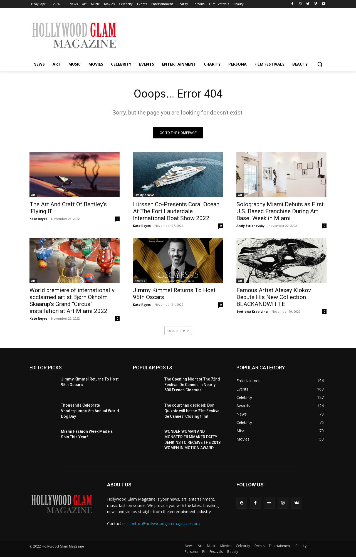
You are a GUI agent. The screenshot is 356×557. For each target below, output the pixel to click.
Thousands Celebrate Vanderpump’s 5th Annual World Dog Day (90, 411)
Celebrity (243, 546)
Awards (140, 281)
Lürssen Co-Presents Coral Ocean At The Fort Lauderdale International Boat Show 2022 (176, 211)
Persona (191, 551)
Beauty (232, 551)
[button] (320, 64)
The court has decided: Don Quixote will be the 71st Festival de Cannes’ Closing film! (192, 411)
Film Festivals (212, 551)
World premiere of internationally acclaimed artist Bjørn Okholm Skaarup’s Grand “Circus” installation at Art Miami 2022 (72, 301)
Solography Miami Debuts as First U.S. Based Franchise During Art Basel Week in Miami (280, 211)
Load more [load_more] (178, 331)
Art (33, 195)
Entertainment (280, 546)
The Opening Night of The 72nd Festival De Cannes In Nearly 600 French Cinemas (192, 384)
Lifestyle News (145, 195)
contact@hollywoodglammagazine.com (164, 523)
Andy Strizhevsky (250, 226)
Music (211, 546)
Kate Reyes (38, 219)
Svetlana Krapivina (252, 312)
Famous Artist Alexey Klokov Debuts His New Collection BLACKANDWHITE (273, 297)
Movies (225, 546)
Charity (300, 546)
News (189, 546)
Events (259, 546)
